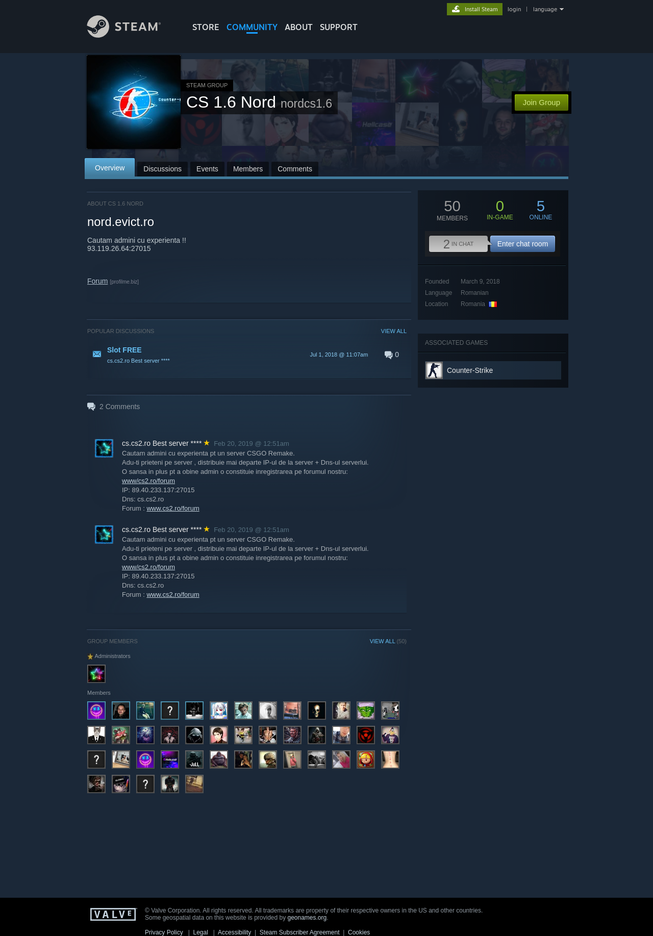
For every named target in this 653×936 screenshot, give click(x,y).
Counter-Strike (470, 370)
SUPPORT (339, 27)
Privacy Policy (164, 932)
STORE (205, 27)
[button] (247, 354)
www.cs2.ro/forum (172, 508)
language (545, 9)
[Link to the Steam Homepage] (132, 35)
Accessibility (234, 932)
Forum (97, 281)
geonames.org (307, 917)
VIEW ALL (394, 331)
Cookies (359, 932)
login (514, 9)
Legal (200, 932)
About (299, 27)
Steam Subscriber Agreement (300, 932)
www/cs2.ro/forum (148, 481)
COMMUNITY (252, 27)
